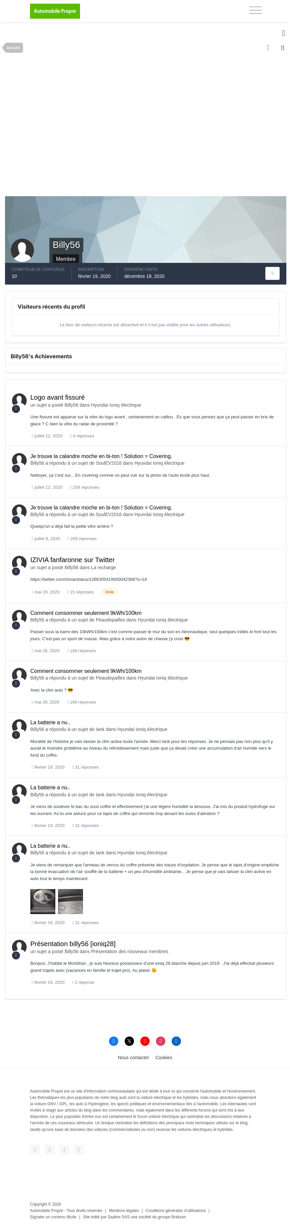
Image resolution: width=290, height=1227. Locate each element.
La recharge (103, 567)
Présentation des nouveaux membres (129, 951)
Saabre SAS (119, 1217)
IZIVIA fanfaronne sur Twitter (72, 559)
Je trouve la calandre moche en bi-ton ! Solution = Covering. (101, 456)
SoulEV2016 (109, 463)
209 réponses (84, 487)
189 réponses (81, 650)
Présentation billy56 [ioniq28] (73, 943)
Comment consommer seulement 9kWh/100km (85, 613)
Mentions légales (124, 1210)
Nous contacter (133, 1057)
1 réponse (83, 982)
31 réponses (85, 767)
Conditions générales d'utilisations (176, 1210)
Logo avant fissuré (57, 397)
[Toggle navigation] (255, 10)
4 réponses (82, 435)
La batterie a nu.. (50, 722)
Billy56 (71, 405)
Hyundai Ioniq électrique (116, 405)
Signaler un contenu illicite (53, 1217)
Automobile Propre (46, 1210)
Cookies (163, 1057)
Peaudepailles (110, 620)
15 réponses (80, 591)
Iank (100, 729)
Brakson (178, 1217)
